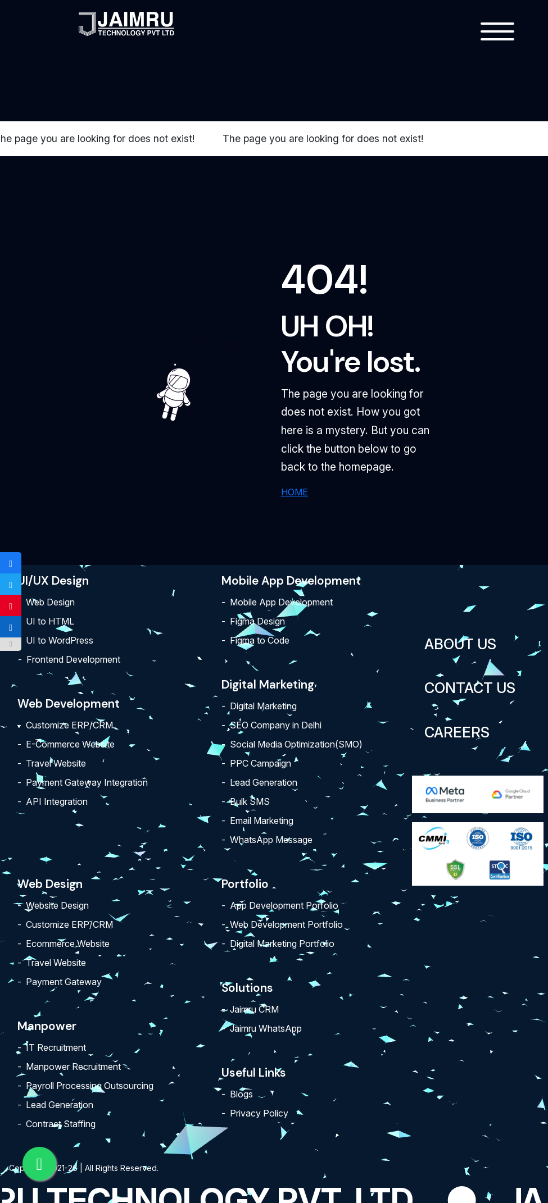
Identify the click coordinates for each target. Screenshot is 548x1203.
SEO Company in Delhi (275, 725)
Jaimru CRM (254, 1009)
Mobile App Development (281, 602)
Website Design (57, 905)
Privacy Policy (259, 1113)
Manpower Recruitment (73, 1066)
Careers (457, 732)
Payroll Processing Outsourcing (89, 1085)
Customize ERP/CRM (69, 725)
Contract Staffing (61, 1123)
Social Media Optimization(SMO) (296, 744)
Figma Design (257, 621)
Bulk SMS (250, 801)
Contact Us (469, 687)
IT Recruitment (56, 1047)
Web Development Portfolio (286, 924)
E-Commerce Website (70, 744)
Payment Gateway (64, 981)
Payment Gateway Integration (87, 782)
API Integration (57, 801)
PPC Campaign (260, 763)
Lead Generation (263, 782)
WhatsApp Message (271, 839)
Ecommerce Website (68, 943)
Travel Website (56, 763)
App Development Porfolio (284, 905)
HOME (294, 492)
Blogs (241, 1094)
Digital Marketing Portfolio (282, 943)
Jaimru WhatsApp (266, 1028)
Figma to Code (259, 640)
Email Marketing (261, 820)
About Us (460, 644)
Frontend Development (73, 659)
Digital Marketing (263, 706)
